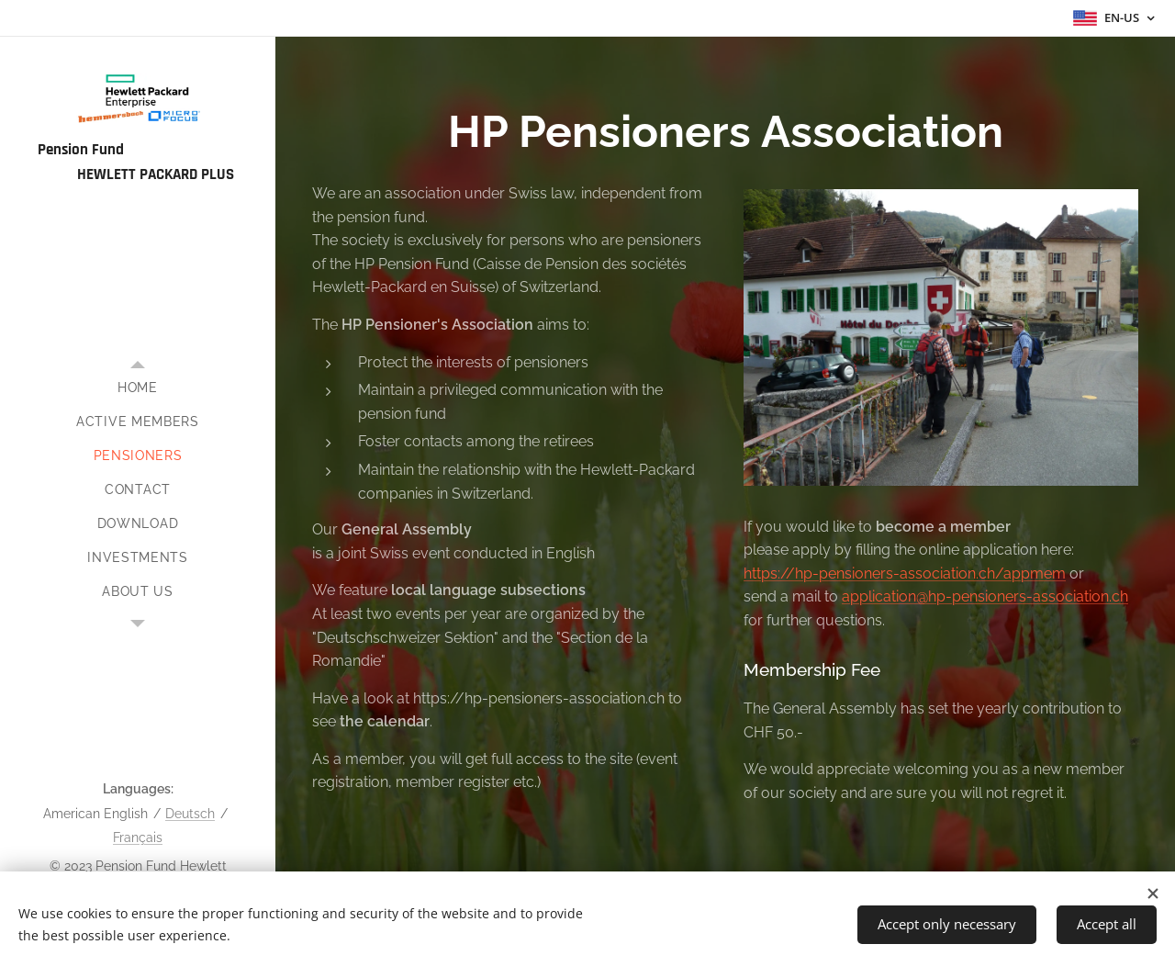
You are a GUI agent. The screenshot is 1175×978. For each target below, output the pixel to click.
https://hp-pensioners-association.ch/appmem (905, 573)
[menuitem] (138, 388)
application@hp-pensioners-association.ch (985, 597)
